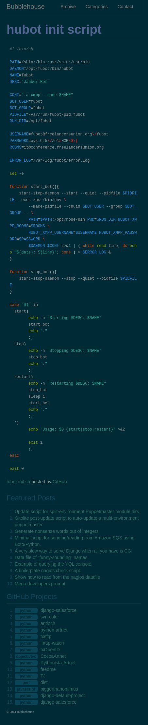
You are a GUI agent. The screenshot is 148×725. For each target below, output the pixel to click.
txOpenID (50, 649)
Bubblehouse (26, 6)
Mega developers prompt (40, 583)
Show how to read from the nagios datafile (57, 577)
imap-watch (52, 643)
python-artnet (54, 630)
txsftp (46, 636)
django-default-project (63, 695)
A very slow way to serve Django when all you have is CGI (73, 551)
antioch (48, 623)
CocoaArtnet (53, 656)
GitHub (60, 481)
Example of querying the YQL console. (53, 564)
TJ (43, 675)
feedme (48, 669)
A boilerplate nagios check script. (48, 570)
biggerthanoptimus (59, 689)
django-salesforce (59, 610)
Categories (97, 6)
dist (44, 682)
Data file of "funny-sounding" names (51, 557)
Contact (125, 6)
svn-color (50, 616)
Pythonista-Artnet (58, 662)
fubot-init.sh (18, 481)
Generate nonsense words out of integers (57, 531)
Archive (68, 6)
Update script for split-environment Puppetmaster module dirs (77, 511)
